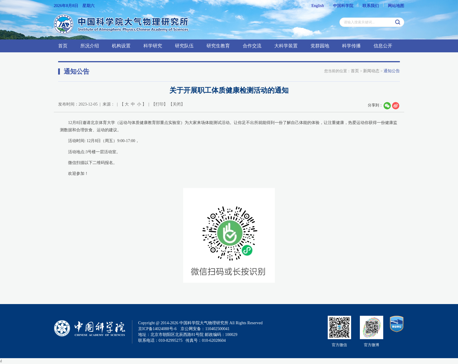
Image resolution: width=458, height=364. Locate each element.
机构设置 (121, 45)
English (317, 6)
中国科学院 (343, 6)
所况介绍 (89, 45)
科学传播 (351, 45)
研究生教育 (218, 45)
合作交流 (252, 45)
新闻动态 (371, 71)
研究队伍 (184, 45)
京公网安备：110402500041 (205, 329)
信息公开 (383, 45)
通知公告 (392, 71)
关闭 (177, 104)
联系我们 (370, 6)
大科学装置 (286, 45)
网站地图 (396, 6)
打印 (159, 104)
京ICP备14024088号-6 (157, 329)
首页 (62, 45)
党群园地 (319, 45)
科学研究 (152, 45)
